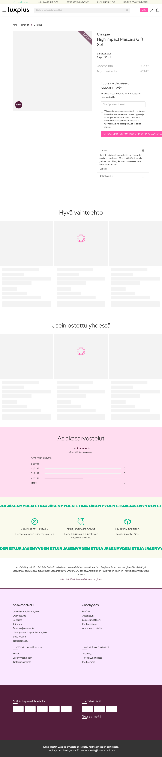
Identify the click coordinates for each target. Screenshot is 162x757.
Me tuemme (88, 661)
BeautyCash (19, 636)
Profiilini (86, 611)
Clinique (38, 24)
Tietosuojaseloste (22, 661)
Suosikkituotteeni (91, 619)
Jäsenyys (87, 653)
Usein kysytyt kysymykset (26, 611)
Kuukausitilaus (89, 624)
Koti (15, 24)
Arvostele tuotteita (92, 628)
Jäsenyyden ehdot (22, 657)
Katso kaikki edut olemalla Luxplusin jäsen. (81, 579)
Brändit (25, 24)
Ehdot (16, 653)
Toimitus (17, 624)
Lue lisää (103, 168)
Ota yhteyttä (19, 615)
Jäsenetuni (88, 615)
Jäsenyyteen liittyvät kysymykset (30, 632)
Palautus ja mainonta (23, 628)
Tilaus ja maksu (20, 640)
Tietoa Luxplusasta (92, 657)
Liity (144, 10)
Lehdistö (17, 619)
